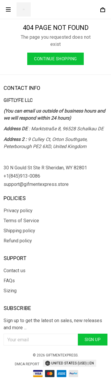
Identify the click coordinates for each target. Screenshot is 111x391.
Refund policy (18, 241)
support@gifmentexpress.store (36, 184)
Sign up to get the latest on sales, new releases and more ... (53, 324)
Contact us (14, 270)
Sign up (93, 339)
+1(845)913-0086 (22, 176)
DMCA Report (27, 364)
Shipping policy (19, 230)
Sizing (10, 290)
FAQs (9, 280)
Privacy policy (18, 210)
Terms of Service (21, 220)
